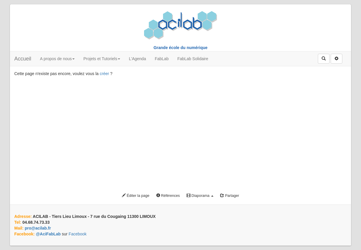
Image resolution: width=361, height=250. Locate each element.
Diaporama (200, 196)
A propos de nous (57, 58)
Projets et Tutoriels (101, 58)
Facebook (77, 234)
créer (104, 73)
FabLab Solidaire (192, 58)
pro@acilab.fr (38, 228)
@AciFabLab (48, 234)
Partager (229, 196)
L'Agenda (137, 58)
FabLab (162, 58)
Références (168, 196)
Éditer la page (135, 196)
